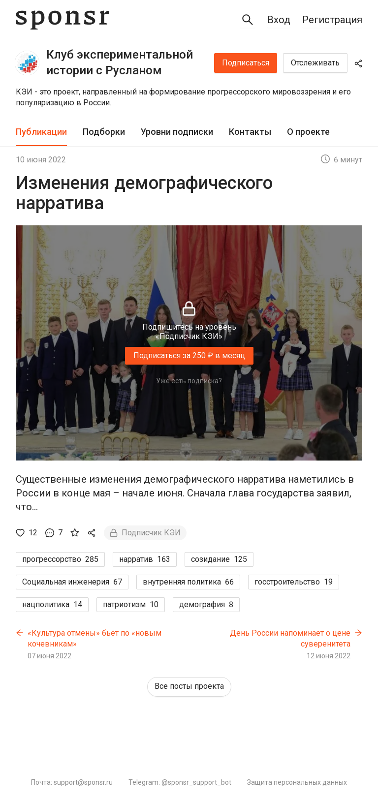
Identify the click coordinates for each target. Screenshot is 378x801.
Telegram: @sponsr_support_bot (179, 782)
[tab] (41, 132)
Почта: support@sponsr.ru (72, 782)
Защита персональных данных (297, 782)
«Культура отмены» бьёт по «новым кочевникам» (94, 638)
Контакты (250, 131)
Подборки (104, 131)
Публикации (41, 131)
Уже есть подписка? (189, 381)
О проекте (308, 131)
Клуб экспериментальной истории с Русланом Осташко (119, 63)
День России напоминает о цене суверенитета (290, 638)
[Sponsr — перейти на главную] (62, 20)
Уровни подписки (177, 131)
